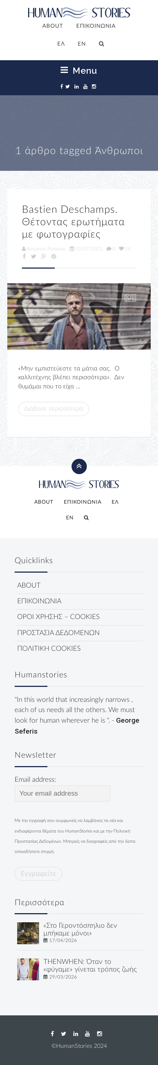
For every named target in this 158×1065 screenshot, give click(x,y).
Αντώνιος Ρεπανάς (44, 248)
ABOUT (52, 26)
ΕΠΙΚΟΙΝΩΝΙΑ (96, 26)
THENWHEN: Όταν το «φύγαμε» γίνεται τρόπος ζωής (90, 965)
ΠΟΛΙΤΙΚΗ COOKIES (49, 648)
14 (125, 248)
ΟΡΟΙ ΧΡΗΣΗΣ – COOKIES (58, 617)
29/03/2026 (63, 977)
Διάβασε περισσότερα (53, 408)
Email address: (62, 788)
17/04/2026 (63, 940)
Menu (79, 70)
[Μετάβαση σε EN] (82, 44)
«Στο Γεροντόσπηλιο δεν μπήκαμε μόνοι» (80, 929)
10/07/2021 (86, 248)
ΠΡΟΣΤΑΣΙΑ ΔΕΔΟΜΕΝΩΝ (58, 633)
